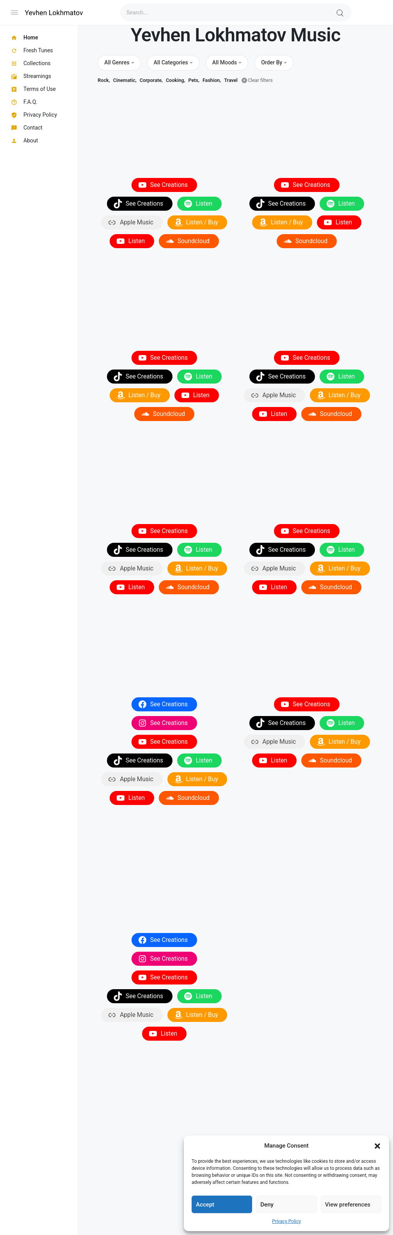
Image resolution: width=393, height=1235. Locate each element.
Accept (205, 1204)
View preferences (347, 1204)
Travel (231, 80)
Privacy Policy (286, 1221)
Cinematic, (125, 80)
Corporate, (151, 80)
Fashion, (212, 80)
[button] (377, 1146)
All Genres (116, 62)
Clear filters (260, 80)
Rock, (104, 80)
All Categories (171, 62)
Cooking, (175, 80)
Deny (267, 1204)
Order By (271, 62)
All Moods (224, 62)
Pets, (193, 80)
